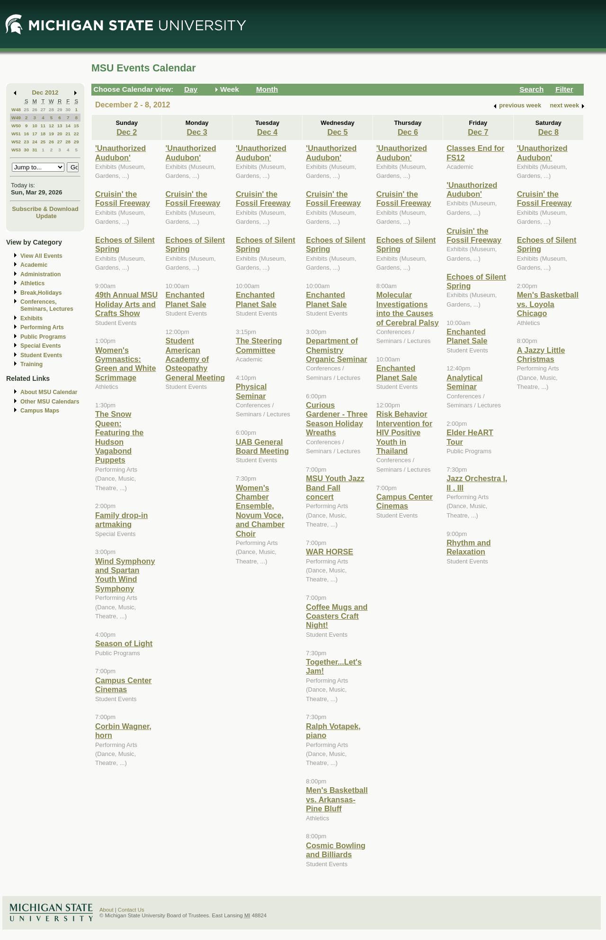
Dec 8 (548, 132)
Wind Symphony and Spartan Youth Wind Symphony (125, 575)
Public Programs (43, 337)
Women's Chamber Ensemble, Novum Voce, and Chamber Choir (260, 510)
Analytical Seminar (464, 382)
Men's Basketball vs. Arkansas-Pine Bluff (336, 799)
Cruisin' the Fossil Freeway (122, 198)
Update (46, 216)
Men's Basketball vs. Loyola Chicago (548, 303)
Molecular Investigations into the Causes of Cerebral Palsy (407, 308)
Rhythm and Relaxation (468, 547)
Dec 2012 (45, 92)
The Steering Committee (259, 345)
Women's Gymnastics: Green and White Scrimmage (125, 364)
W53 (16, 149)
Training (31, 364)
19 (51, 133)
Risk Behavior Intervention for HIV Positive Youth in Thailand (404, 432)
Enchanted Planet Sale (185, 299)
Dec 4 (267, 132)
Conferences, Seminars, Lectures (46, 305)
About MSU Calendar (48, 392)
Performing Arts (42, 327)
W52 (16, 141)
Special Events (40, 346)
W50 (16, 125)
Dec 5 (337, 132)
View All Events (41, 256)
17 (34, 133)
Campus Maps (39, 410)
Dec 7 (478, 132)
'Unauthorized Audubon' (120, 152)
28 (51, 109)
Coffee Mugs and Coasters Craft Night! (336, 616)
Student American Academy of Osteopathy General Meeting (195, 359)
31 (34, 149)
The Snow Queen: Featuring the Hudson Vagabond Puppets (119, 437)
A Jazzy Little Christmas (541, 354)
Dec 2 (126, 132)
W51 (16, 133)
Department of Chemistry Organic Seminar (336, 349)
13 (59, 125)
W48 (16, 109)
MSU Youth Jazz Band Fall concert (335, 487)
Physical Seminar (251, 391)
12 (51, 125)
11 (42, 125)
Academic (33, 265)
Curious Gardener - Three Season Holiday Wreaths (336, 419)
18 (42, 133)
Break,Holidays (41, 293)
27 (42, 109)
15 (76, 125)
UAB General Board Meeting (262, 446)
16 (26, 133)
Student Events (41, 355)
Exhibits (31, 318)
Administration (40, 274)
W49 (16, 117)
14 (68, 125)
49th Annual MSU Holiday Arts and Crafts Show (126, 303)
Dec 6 (408, 132)
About (106, 910)
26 (34, 109)
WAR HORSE (329, 551)
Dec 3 (197, 132)
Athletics (32, 283)
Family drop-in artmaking (121, 519)
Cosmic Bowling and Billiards (335, 850)
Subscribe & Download (45, 208)
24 (34, 141)
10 (34, 125)
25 (26, 109)
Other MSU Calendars (50, 401)
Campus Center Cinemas (123, 685)
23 (26, 141)
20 (59, 133)
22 (76, 133)
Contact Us (131, 910)
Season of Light (123, 643)
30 (68, 109)
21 (68, 133)
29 (59, 109)
